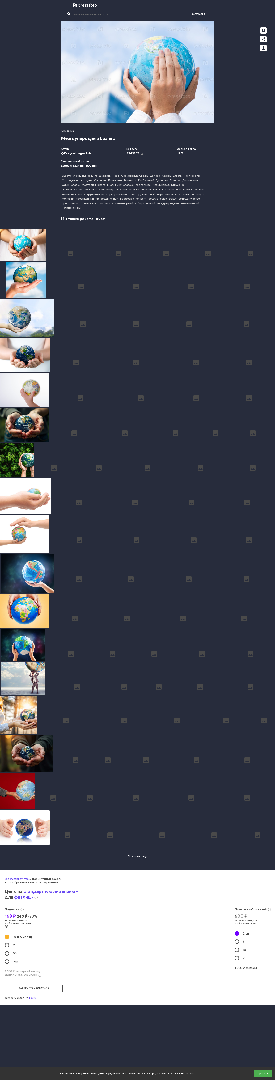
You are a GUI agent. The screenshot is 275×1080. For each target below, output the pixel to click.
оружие (153, 198)
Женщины (79, 175)
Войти (32, 1060)
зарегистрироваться (33, 1050)
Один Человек (71, 185)
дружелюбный (146, 194)
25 (14, 1007)
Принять (263, 1073)
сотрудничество (189, 198)
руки (132, 194)
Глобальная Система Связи (79, 189)
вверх (81, 194)
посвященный (85, 198)
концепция (69, 194)
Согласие (100, 180)
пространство (71, 203)
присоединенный (107, 198)
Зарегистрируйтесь (17, 941)
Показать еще (137, 919)
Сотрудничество (73, 180)
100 (15, 1024)
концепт (141, 198)
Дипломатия (190, 180)
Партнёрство (192, 175)
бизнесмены (173, 189)
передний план (167, 194)
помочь (188, 189)
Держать (105, 175)
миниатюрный (124, 203)
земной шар (90, 203)
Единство (162, 180)
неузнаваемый (190, 203)
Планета (121, 189)
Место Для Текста (93, 185)
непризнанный (71, 208)
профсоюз (127, 198)
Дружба (155, 175)
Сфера (166, 175)
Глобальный (146, 180)
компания (68, 198)
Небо (116, 175)
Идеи (89, 180)
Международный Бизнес (168, 185)
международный (168, 203)
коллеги (184, 194)
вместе (199, 189)
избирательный (145, 203)
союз (163, 198)
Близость (130, 180)
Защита (92, 175)
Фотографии (198, 14)
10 (22, 999)
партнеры (197, 194)
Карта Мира (143, 185)
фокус (173, 198)
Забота (66, 175)
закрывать (106, 203)
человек (134, 189)
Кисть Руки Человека (120, 185)
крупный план (95, 194)
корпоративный (116, 194)
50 (15, 1016)
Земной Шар (106, 189)
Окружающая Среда (134, 175)
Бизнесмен (115, 180)
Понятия (175, 180)
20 (245, 1020)
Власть (177, 175)
